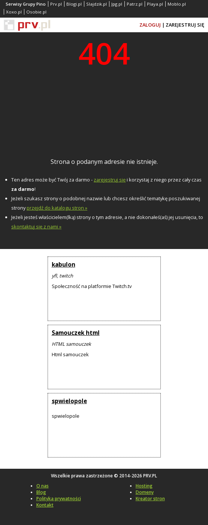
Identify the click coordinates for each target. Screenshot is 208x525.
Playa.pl (155, 4)
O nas (42, 486)
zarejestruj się (110, 179)
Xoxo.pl (14, 12)
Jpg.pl (116, 4)
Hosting (144, 486)
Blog (41, 492)
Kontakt (45, 505)
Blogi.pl (74, 4)
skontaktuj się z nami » (36, 226)
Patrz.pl (134, 4)
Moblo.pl (177, 4)
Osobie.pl (36, 12)
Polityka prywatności (58, 498)
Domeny (145, 492)
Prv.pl (56, 4)
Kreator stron (150, 498)
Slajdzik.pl (96, 4)
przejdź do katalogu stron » (57, 207)
